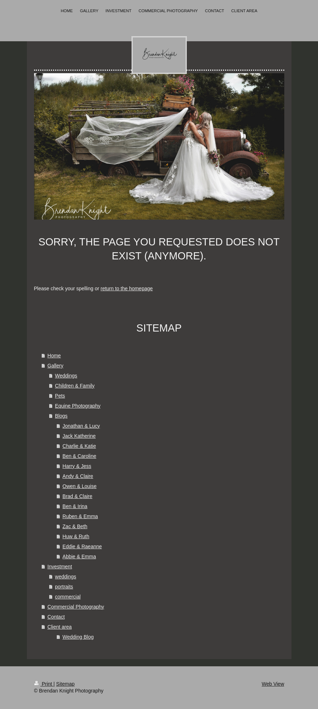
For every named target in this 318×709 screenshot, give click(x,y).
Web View (273, 684)
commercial (68, 597)
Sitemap (65, 684)
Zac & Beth (74, 526)
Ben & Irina (74, 506)
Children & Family (74, 386)
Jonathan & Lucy (81, 426)
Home (54, 355)
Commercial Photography (75, 607)
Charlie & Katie (79, 446)
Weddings (66, 376)
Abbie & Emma (79, 556)
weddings (65, 576)
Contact (56, 617)
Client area (59, 627)
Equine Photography (77, 406)
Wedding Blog (78, 637)
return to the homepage (127, 288)
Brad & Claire (77, 496)
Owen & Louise (79, 486)
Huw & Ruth (75, 536)
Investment (59, 566)
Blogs (61, 416)
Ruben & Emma (80, 516)
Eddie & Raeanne (82, 546)
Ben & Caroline (79, 456)
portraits (64, 587)
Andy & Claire (77, 476)
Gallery (55, 365)
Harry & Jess (76, 466)
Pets (60, 396)
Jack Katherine (79, 436)
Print (44, 684)
